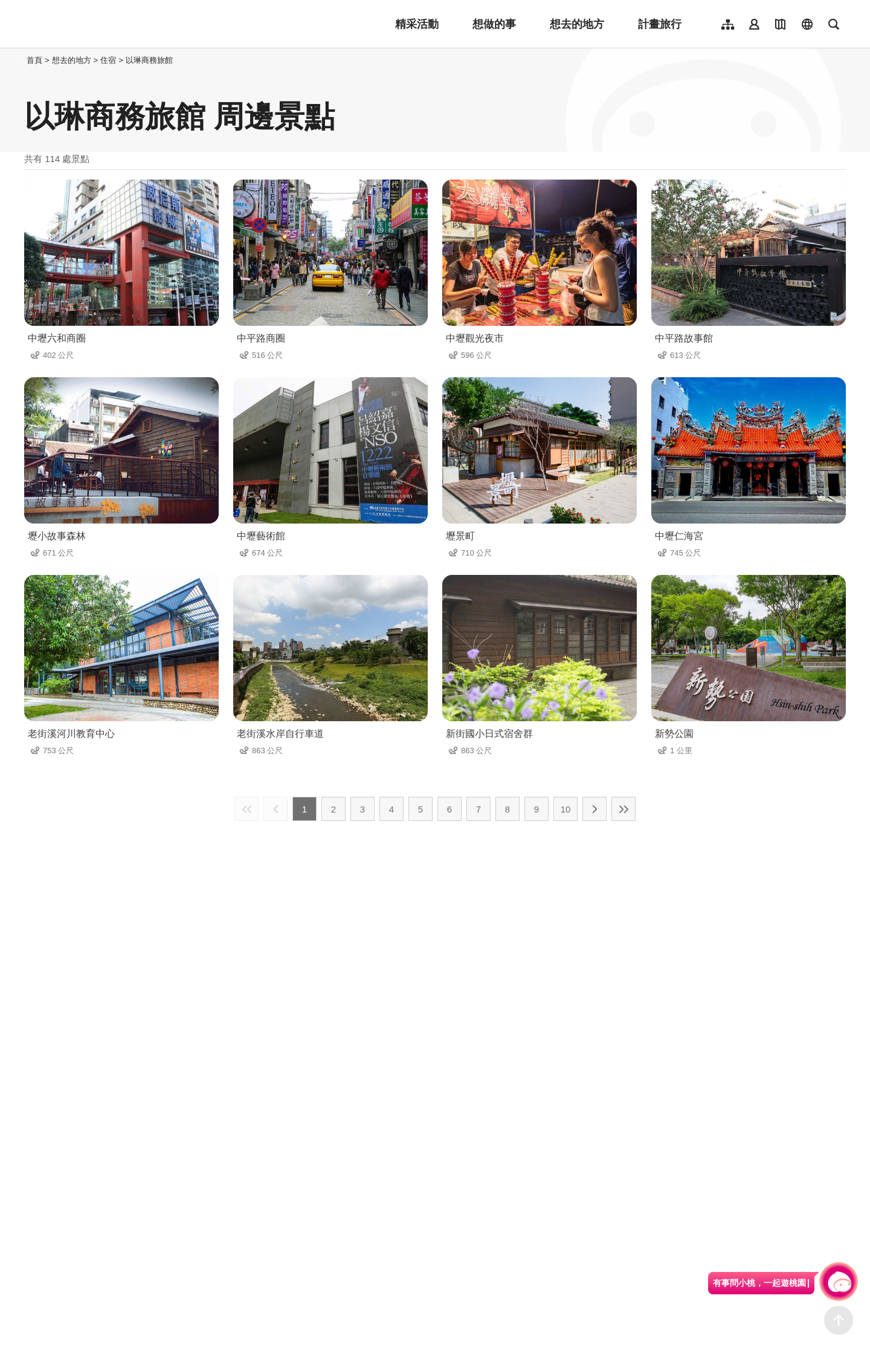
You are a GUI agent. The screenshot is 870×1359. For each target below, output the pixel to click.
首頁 (34, 60)
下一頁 (594, 809)
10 (566, 809)
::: (21, 60)
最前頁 (246, 809)
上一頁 (275, 809)
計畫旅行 (660, 24)
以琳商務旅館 (149, 60)
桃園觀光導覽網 (103, 24)
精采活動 (417, 24)
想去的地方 (577, 24)
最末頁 (623, 809)
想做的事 (494, 24)
